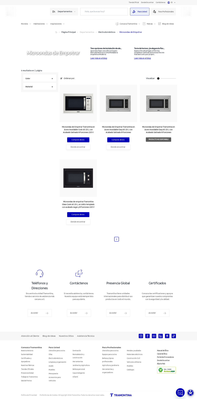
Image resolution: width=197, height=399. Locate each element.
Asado (51, 366)
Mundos (24, 24)
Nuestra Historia (27, 351)
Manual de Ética (162, 351)
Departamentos (65, 11)
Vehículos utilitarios (134, 362)
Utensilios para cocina (57, 351)
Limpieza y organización (57, 362)
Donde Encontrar (147, 2)
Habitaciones (39, 24)
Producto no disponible (163, 139)
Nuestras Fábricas (27, 365)
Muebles (52, 370)
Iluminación (77, 351)
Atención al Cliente (30, 336)
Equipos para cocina (109, 354)
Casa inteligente (79, 373)
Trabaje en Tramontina (29, 377)
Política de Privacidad (29, 395)
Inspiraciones (56, 24)
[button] (190, 393)
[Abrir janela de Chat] (180, 392)
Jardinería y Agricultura (81, 365)
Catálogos (130, 370)
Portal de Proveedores (165, 357)
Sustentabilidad (27, 354)
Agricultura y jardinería (110, 365)
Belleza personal (79, 369)
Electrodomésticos (56, 358)
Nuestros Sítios (66, 336)
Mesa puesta (53, 374)
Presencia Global (27, 373)
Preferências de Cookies (49, 395)
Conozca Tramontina (128, 24)
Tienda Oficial (134, 2)
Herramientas (78, 362)
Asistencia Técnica (85, 336)
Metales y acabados (134, 351)
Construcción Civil (133, 358)
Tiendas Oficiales (27, 369)
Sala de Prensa (26, 381)
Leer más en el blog (98, 58)
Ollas (50, 354)
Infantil (75, 377)
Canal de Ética (162, 354)
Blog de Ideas (168, 24)
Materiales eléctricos (135, 354)
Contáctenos (160, 2)
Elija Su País (161, 364)
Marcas (150, 24)
